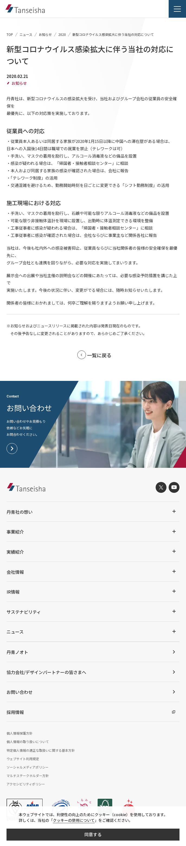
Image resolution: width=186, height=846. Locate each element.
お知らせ (45, 34)
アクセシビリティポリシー (26, 784)
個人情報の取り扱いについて (28, 741)
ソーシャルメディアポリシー (28, 767)
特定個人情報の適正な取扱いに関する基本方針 (41, 750)
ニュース (26, 34)
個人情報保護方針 (20, 733)
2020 (62, 34)
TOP (10, 34)
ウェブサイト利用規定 (23, 758)
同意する (93, 834)
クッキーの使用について (74, 820)
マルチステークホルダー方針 (28, 775)
